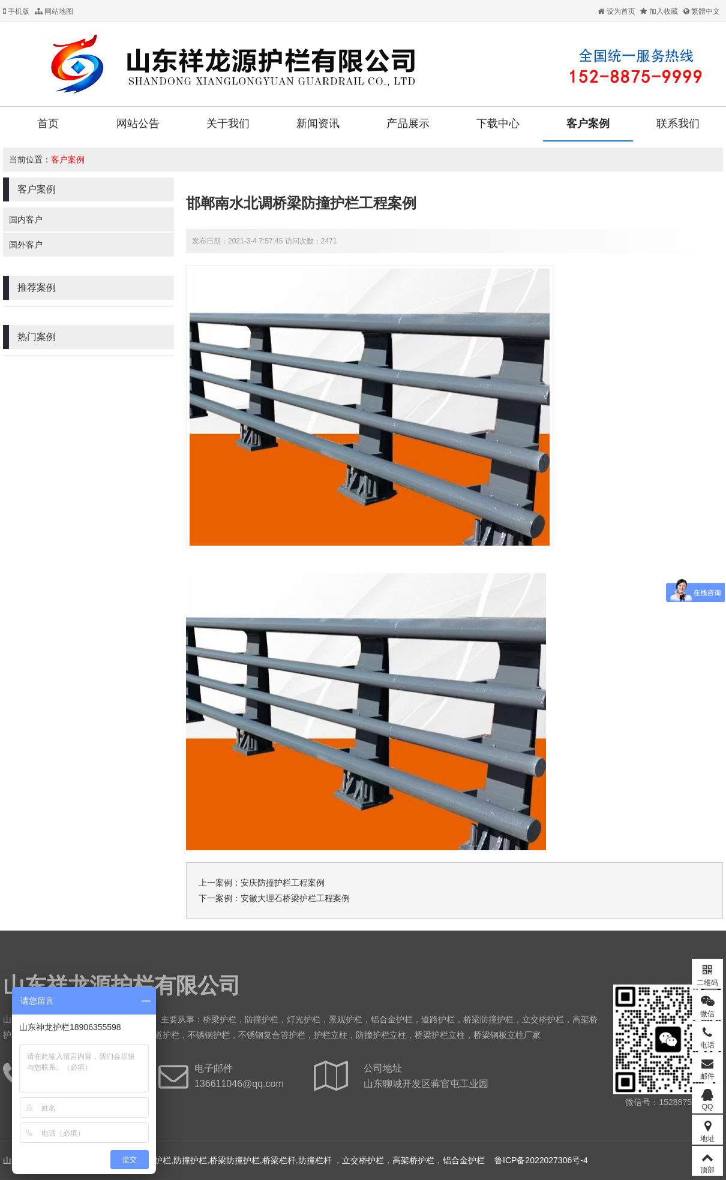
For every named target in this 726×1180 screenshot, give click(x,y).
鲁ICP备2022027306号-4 (541, 1160)
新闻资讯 (318, 124)
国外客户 (26, 244)
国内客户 (26, 219)
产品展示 (408, 124)
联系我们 (678, 124)
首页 (48, 124)
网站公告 (138, 124)
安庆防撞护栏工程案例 (283, 882)
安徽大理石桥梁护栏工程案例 (295, 898)
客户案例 (588, 124)
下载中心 (498, 124)
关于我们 (228, 124)
